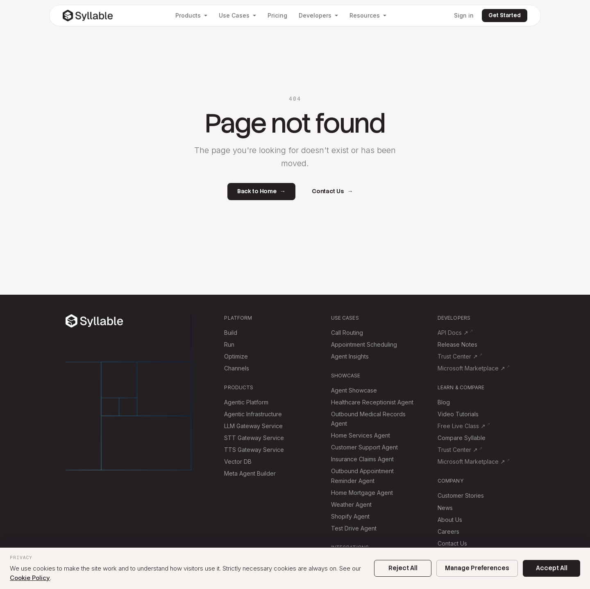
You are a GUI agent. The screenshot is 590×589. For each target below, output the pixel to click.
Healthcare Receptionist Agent (372, 402)
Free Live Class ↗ (462, 425)
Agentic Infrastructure (253, 414)
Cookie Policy (30, 578)
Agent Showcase (354, 390)
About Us (450, 519)
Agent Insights (350, 356)
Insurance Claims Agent (362, 459)
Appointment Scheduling (364, 344)
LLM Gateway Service (253, 425)
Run (229, 344)
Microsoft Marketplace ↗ (471, 368)
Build (230, 332)
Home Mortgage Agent (362, 492)
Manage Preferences (477, 568)
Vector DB (238, 461)
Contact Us (332, 191)
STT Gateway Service (254, 437)
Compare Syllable (462, 437)
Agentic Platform (246, 402)
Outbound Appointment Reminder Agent (362, 475)
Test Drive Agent (354, 528)
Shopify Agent (350, 516)
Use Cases (237, 15)
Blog (444, 402)
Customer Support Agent (364, 447)
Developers (318, 15)
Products (191, 15)
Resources (367, 15)
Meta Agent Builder (250, 473)
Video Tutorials (458, 414)
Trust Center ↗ (458, 356)
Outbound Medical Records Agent (368, 419)
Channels (236, 368)
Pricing (277, 15)
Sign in (464, 15)
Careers (448, 531)
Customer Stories (461, 495)
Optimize (236, 356)
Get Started (504, 15)
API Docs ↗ (453, 332)
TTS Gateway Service (254, 449)
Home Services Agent (360, 435)
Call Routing (347, 332)
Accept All (551, 568)
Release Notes (457, 344)
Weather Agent (351, 504)
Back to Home (261, 191)
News (445, 507)
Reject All (403, 568)
